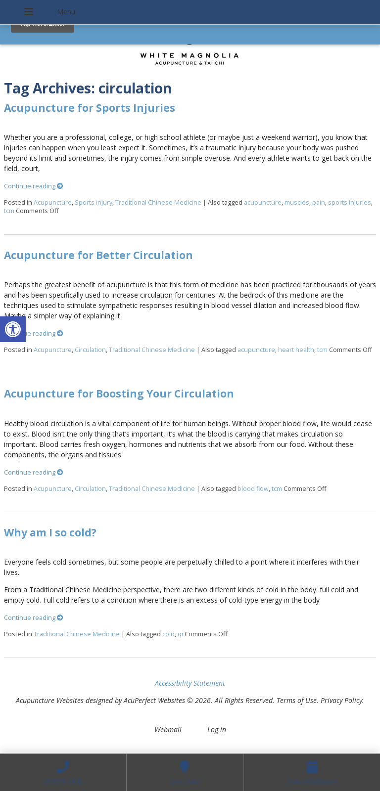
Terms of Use (297, 700)
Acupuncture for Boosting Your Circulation (119, 393)
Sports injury (93, 202)
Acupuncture (53, 202)
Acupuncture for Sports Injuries (89, 108)
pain (318, 202)
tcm (9, 211)
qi (180, 634)
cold (168, 634)
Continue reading (33, 186)
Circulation (90, 350)
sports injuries (349, 202)
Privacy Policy (341, 700)
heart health (296, 350)
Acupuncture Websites (50, 700)
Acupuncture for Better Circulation (98, 255)
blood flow (253, 488)
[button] (13, 329)
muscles (297, 202)
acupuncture (263, 202)
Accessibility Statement (190, 683)
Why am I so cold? (50, 532)
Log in (216, 729)
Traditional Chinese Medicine (158, 202)
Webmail (168, 729)
